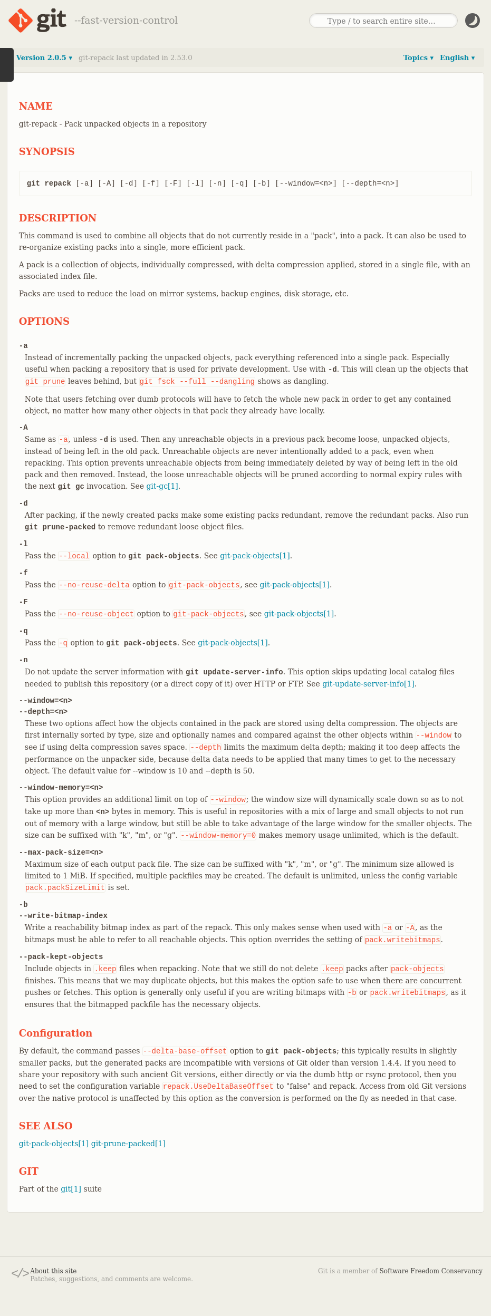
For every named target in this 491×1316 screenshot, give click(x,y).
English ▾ (457, 58)
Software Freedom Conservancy (431, 1271)
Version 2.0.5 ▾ (44, 58)
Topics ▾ (418, 58)
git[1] (71, 1189)
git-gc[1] (162, 486)
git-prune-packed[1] (128, 1143)
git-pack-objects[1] (255, 555)
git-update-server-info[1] (368, 684)
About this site (53, 1271)
